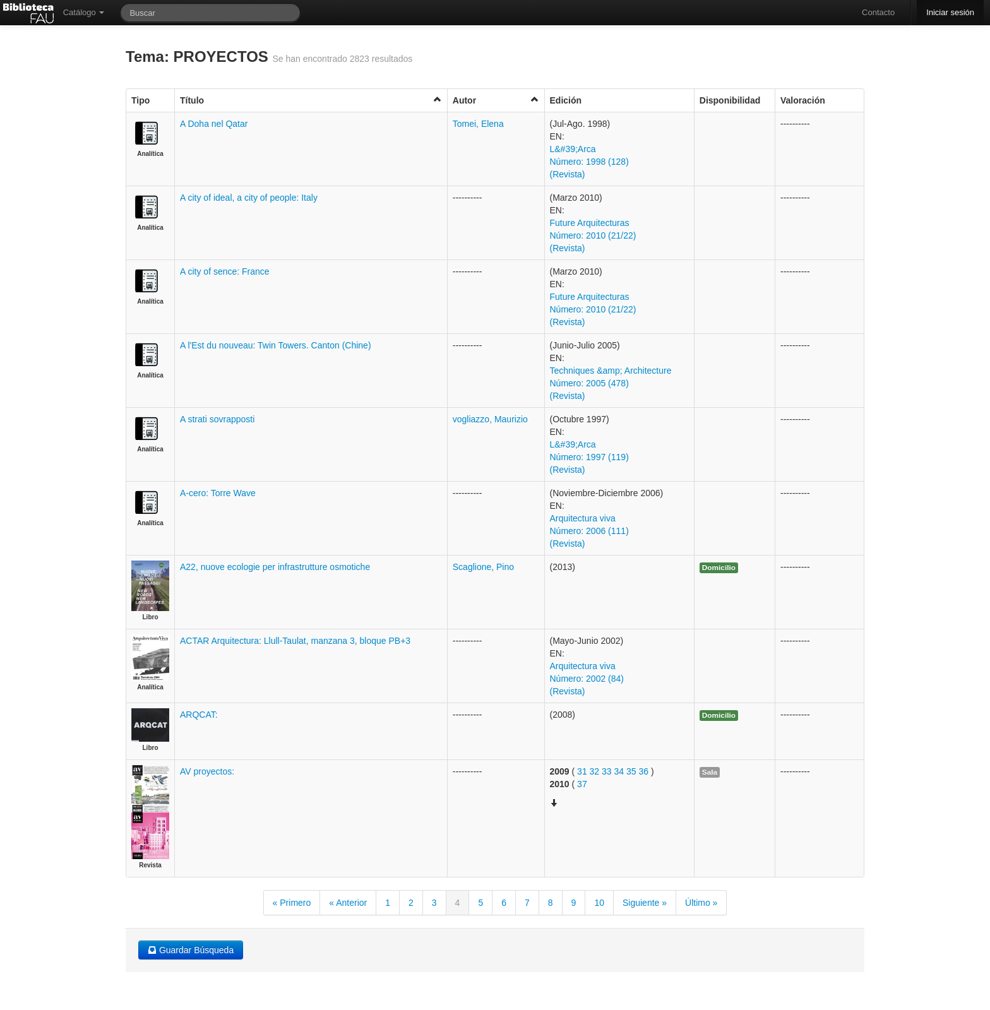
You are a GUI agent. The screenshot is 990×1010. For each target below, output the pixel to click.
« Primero (292, 903)
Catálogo (84, 12)
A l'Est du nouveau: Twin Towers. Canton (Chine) (275, 345)
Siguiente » (645, 903)
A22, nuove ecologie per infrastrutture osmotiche (275, 567)
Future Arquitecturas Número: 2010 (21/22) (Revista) (593, 235)
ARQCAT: (199, 715)
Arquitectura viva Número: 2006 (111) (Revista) (589, 531)
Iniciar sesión (950, 12)
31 (582, 771)
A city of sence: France (225, 271)
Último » (701, 903)
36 (643, 771)
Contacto (878, 12)
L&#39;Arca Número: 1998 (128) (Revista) (589, 161)
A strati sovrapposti (217, 419)
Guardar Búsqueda (191, 950)
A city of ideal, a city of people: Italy (249, 198)
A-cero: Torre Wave (218, 493)
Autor (496, 100)
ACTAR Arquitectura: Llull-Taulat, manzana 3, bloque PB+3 (295, 641)
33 (607, 771)
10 (599, 903)
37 (582, 784)
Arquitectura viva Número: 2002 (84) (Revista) (587, 678)
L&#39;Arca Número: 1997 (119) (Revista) (589, 457)
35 (631, 771)
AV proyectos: (207, 771)
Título (311, 100)
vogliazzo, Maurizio (490, 419)
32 (595, 771)
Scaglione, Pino (483, 567)
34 (619, 771)
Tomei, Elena (478, 124)
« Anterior (348, 903)
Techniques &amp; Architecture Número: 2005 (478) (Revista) (611, 383)
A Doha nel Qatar (214, 124)
